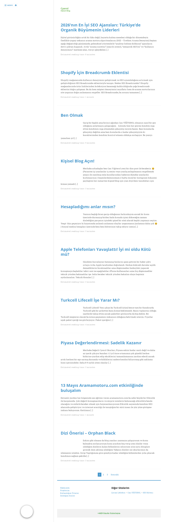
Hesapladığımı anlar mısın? (89, 206)
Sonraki (115, 477)
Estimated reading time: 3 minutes (78, 188)
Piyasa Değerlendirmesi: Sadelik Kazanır (103, 346)
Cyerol (65, 8)
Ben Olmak (72, 115)
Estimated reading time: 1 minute (77, 97)
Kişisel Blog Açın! (78, 161)
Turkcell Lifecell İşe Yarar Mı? (91, 303)
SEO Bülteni (148, 495)
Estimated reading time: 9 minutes (78, 143)
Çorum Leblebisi (118, 495)
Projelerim (65, 493)
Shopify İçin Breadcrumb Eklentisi (96, 72)
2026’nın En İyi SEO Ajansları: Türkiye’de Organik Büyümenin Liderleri (102, 27)
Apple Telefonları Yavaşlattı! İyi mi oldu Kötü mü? (108, 254)
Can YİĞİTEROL (133, 495)
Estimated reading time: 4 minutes (78, 328)
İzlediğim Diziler (67, 499)
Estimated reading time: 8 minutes (78, 54)
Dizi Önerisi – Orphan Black (89, 436)
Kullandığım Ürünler (69, 496)
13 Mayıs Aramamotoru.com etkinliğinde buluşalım (104, 390)
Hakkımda (64, 491)
